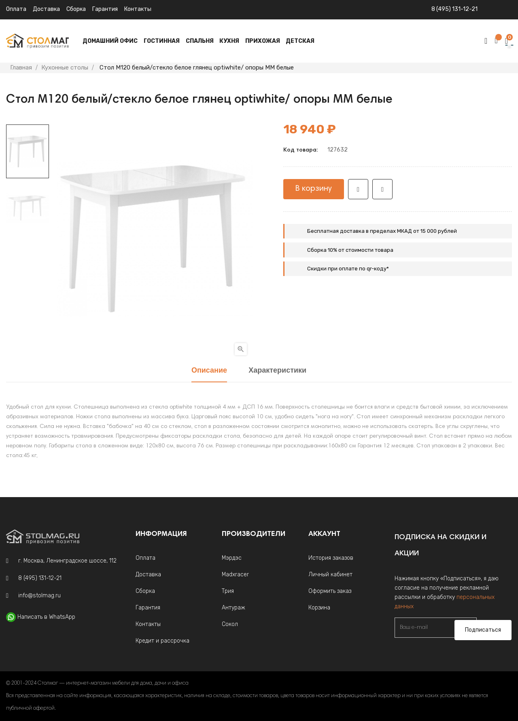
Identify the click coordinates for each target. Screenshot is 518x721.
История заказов (330, 557)
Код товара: (300, 150)
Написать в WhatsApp (46, 616)
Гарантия (105, 9)
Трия (228, 591)
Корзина (319, 607)
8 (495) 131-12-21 (454, 9)
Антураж (233, 607)
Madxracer (235, 574)
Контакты (137, 9)
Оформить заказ (329, 591)
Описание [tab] (209, 371)
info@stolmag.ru (39, 595)
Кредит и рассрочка (162, 640)
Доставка (46, 9)
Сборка (76, 9)
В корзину (313, 189)
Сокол (230, 624)
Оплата (16, 9)
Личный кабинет (330, 574)
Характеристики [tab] (277, 371)
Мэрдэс (232, 557)
